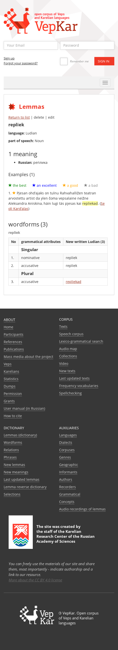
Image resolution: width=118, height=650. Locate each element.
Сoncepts (66, 501)
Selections (12, 494)
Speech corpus (71, 334)
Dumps (10, 386)
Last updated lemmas (21, 479)
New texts (67, 371)
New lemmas (14, 464)
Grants (9, 401)
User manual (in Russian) (24, 408)
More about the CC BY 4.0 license (35, 579)
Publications (14, 349)
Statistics (11, 378)
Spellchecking (70, 393)
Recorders (67, 486)
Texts (63, 326)
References (13, 341)
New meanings (16, 472)
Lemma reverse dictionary (25, 486)
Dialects (65, 442)
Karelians (11, 371)
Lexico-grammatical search (81, 341)
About (9, 319)
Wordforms (13, 442)
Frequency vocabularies (78, 385)
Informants (68, 472)
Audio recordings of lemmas (82, 509)
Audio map (68, 348)
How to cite (13, 415)
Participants (13, 334)
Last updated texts (74, 378)
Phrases (10, 457)
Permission (13, 393)
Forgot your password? (21, 63)
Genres (65, 457)
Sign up (9, 58)
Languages (68, 435)
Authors (65, 479)
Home (8, 327)
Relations (11, 449)
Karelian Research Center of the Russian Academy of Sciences (65, 536)
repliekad (73, 281)
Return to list (19, 117)
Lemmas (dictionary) (20, 435)
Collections (68, 356)
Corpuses (67, 449)
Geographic (68, 464)
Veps (8, 364)
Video (63, 363)
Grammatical (69, 494)
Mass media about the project (28, 356)
